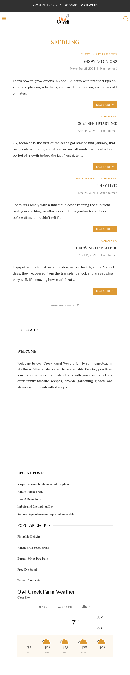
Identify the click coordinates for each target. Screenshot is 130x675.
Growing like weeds (96, 247)
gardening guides (91, 381)
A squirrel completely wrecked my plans (43, 484)
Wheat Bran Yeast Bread (33, 548)
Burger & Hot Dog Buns (33, 558)
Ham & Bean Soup (29, 499)
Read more (105, 166)
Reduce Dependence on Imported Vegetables (46, 514)
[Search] (125, 19)
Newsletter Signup (46, 5)
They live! (107, 185)
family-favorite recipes (44, 381)
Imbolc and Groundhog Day (35, 507)
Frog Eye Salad (27, 569)
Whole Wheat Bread (30, 492)
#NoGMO (71, 5)
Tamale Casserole (28, 580)
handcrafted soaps (53, 387)
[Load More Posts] (65, 305)
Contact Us (89, 5)
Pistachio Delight (28, 536)
